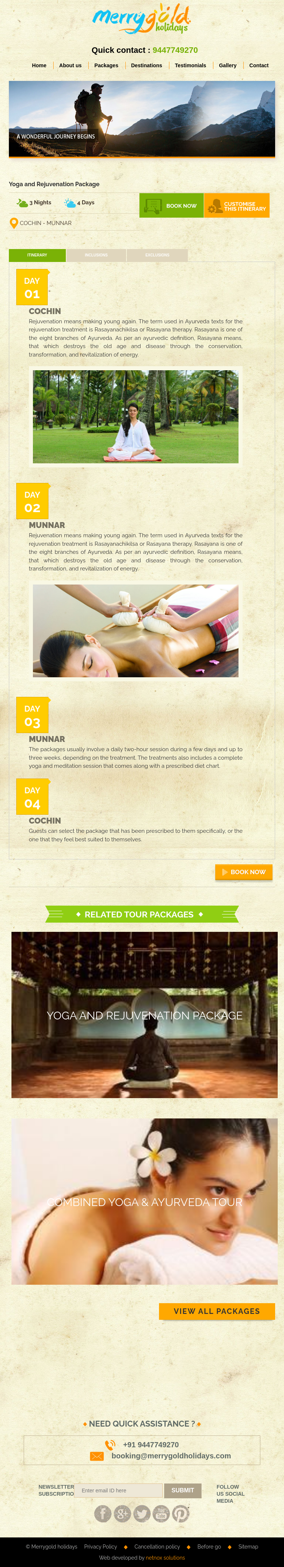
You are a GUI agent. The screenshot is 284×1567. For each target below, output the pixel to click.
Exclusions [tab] (157, 255)
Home (42, 65)
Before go (209, 1547)
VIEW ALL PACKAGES (217, 1311)
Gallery (227, 65)
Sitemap (248, 1547)
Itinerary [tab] (37, 255)
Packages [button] (106, 65)
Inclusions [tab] (96, 255)
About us (70, 65)
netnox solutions (165, 1558)
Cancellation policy (157, 1547)
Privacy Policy (100, 1547)
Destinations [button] (146, 65)
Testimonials (190, 65)
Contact (258, 65)
